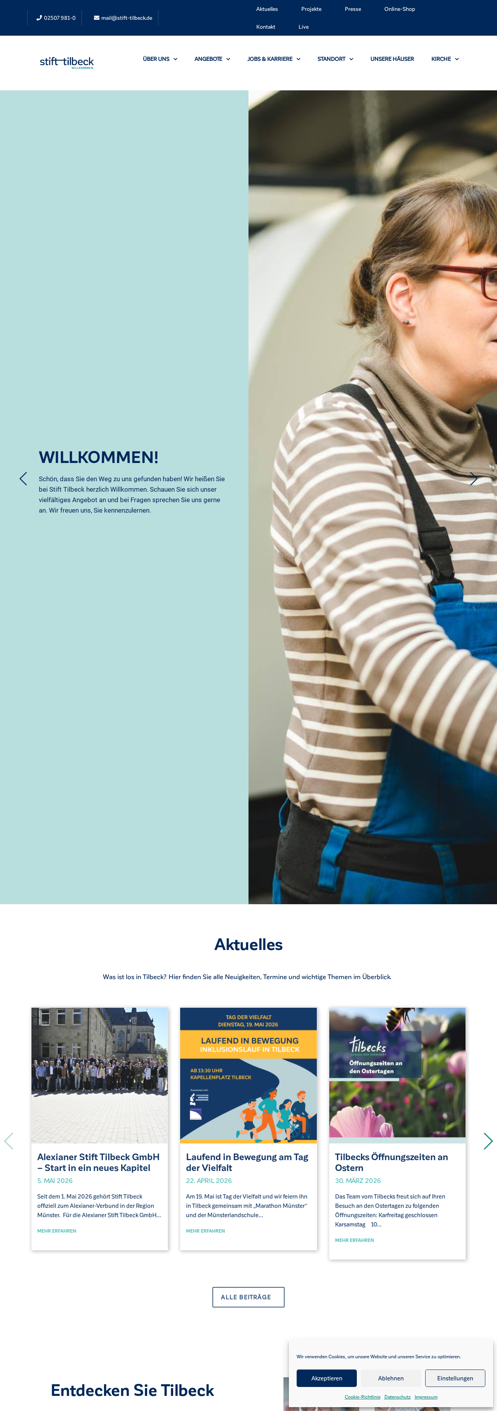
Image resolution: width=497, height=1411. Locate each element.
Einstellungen (455, 1378)
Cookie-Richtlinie (363, 1396)
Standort (335, 58)
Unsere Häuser (392, 58)
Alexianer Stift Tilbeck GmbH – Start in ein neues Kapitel (98, 1162)
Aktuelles (267, 8)
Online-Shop (399, 8)
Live (304, 26)
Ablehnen (391, 1378)
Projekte (311, 8)
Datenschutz (397, 1396)
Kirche (445, 58)
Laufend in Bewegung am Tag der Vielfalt (247, 1162)
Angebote (212, 58)
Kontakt (265, 26)
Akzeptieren (326, 1378)
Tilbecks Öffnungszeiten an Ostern (391, 1162)
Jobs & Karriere (273, 58)
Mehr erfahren (56, 1230)
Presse (353, 8)
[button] (488, 1141)
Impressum (426, 1396)
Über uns (160, 58)
